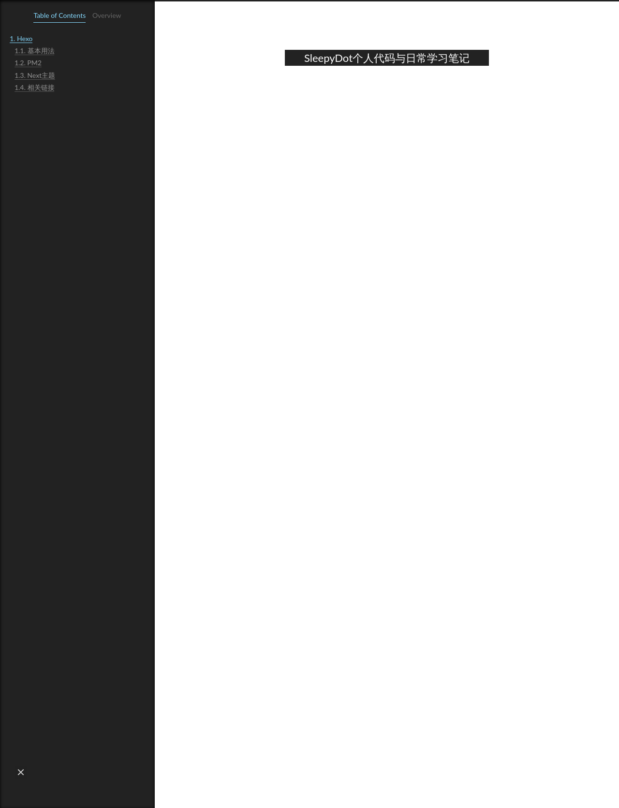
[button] (21, 772)
